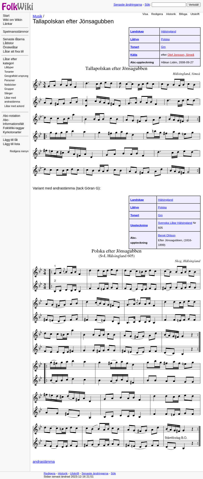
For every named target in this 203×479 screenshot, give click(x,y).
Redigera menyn (19, 151)
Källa (133, 54)
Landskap (137, 31)
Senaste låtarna (14, 39)
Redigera (157, 13)
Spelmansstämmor (15, 31)
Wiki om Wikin (12, 20)
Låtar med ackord (14, 106)
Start (6, 15)
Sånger (8, 93)
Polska (165, 39)
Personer (9, 80)
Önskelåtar (10, 47)
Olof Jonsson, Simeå (181, 54)
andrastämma (44, 462)
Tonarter (9, 71)
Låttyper (9, 67)
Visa (145, 13)
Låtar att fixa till (13, 51)
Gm (163, 46)
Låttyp (134, 39)
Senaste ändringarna (127, 4)
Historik (171, 13)
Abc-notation (11, 116)
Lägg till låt (10, 140)
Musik (37, 16)
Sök (147, 4)
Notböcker (10, 84)
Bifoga (183, 13)
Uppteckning (139, 225)
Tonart (134, 46)
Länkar (7, 24)
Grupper (9, 89)
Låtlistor (8, 43)
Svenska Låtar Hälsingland (175, 222)
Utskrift (194, 13)
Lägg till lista (11, 144)
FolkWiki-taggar (13, 128)
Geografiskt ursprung (16, 76)
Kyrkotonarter (12, 132)
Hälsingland (168, 31)
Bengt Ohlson (167, 235)
